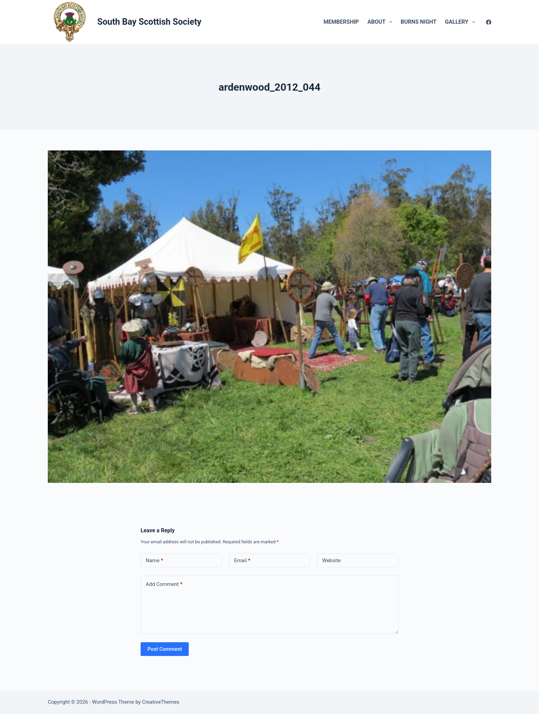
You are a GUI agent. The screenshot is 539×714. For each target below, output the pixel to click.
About (381, 22)
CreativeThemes (160, 702)
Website (331, 560)
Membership (341, 22)
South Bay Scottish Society (149, 22)
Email (242, 560)
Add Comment (164, 584)
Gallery (461, 22)
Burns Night (419, 22)
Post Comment (164, 649)
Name (154, 560)
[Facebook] (488, 22)
